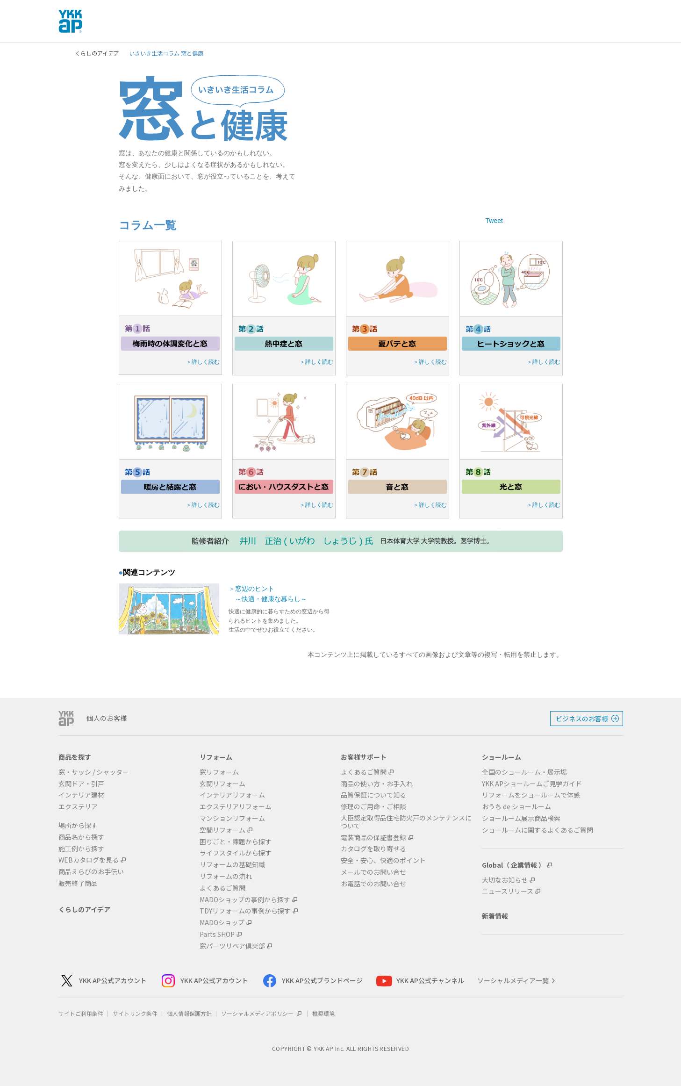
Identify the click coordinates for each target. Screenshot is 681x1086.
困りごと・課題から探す (236, 842)
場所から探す (78, 825)
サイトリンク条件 (135, 1013)
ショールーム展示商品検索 (521, 818)
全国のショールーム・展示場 (524, 772)
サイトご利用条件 (80, 1013)
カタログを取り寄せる (373, 849)
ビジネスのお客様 (582, 718)
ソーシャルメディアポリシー (262, 1013)
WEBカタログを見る (88, 860)
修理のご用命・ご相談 (373, 807)
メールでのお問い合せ (373, 872)
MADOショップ (222, 923)
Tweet (494, 220)
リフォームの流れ (226, 876)
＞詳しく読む (203, 362)
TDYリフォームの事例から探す (245, 911)
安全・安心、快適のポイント (383, 860)
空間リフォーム (222, 830)
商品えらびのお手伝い (91, 872)
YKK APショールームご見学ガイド (532, 784)
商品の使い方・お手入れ (377, 784)
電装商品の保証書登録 (373, 837)
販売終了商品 (78, 883)
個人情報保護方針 (189, 1013)
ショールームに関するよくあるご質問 (537, 830)
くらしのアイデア (97, 53)
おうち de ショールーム (516, 807)
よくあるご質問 (222, 888)
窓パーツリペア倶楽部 (232, 946)
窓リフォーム (219, 772)
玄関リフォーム (222, 784)
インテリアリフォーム (232, 795)
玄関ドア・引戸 (81, 784)
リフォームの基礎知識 (232, 865)
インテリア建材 (81, 795)
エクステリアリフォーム (236, 807)
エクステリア (78, 807)
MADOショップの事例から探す (245, 900)
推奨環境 (323, 1013)
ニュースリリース (507, 891)
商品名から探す (81, 837)
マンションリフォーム (232, 818)
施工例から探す (81, 849)
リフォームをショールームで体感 (531, 795)
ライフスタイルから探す (236, 853)
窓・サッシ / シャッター (93, 772)
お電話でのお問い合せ (373, 884)
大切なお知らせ (505, 880)
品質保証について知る (373, 795)
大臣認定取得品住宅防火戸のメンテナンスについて (406, 822)
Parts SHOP (217, 934)
